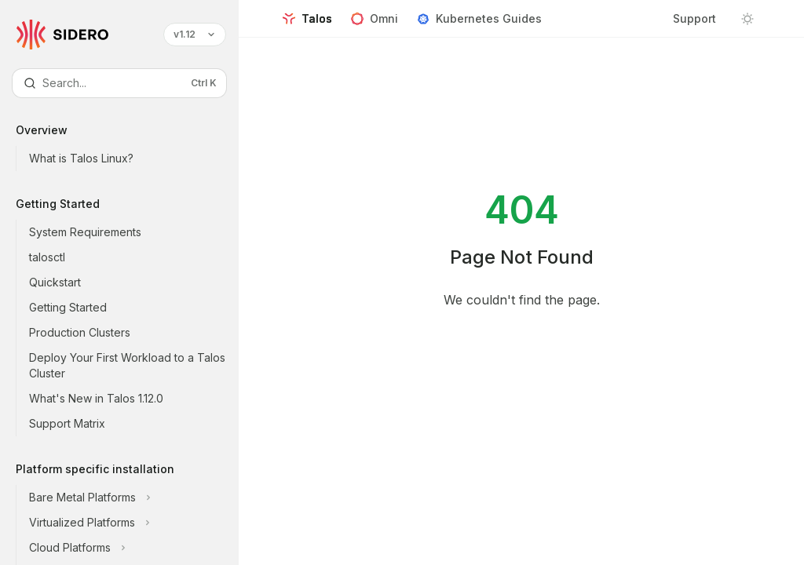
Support (694, 18)
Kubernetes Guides (479, 25)
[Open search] (119, 83)
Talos (307, 25)
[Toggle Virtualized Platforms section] (132, 522)
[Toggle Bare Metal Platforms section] (132, 497)
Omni (374, 25)
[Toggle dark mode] (747, 18)
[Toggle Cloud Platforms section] (132, 547)
